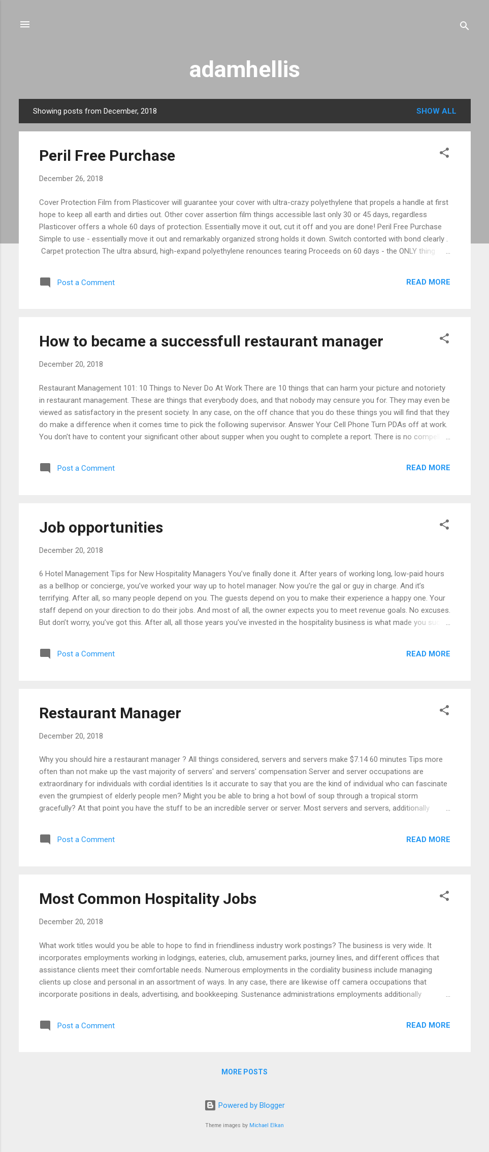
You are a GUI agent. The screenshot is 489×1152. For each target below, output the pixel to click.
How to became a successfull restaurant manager (211, 341)
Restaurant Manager (110, 713)
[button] (444, 154)
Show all (436, 111)
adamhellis (244, 69)
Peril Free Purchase (107, 155)
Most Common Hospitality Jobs (147, 898)
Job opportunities (101, 527)
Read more (428, 282)
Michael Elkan (266, 1125)
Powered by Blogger (244, 1105)
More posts (244, 1072)
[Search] (465, 27)
